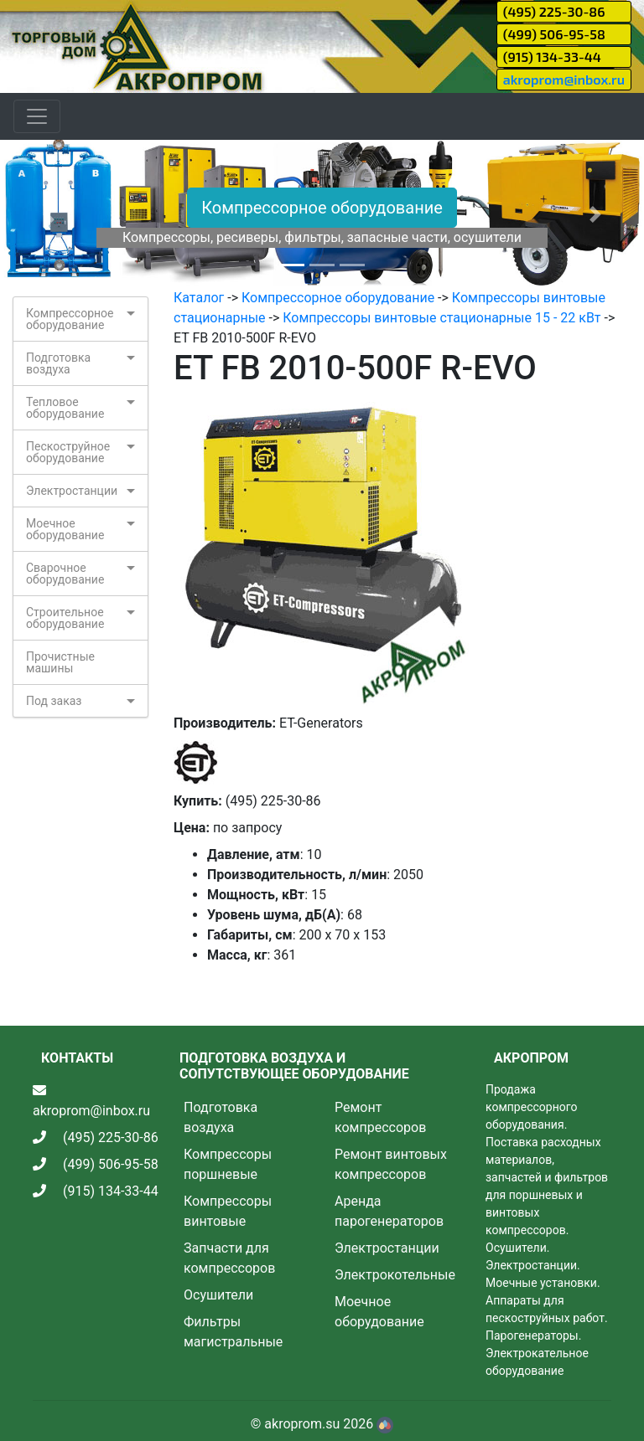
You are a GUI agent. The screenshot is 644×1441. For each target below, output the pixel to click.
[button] (48, 214)
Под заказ (53, 701)
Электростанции (71, 490)
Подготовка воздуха (58, 363)
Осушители (218, 1295)
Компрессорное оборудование (322, 208)
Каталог (199, 298)
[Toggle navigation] (36, 116)
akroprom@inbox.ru (564, 79)
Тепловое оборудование (65, 407)
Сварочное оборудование (65, 573)
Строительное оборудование (65, 617)
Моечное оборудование (65, 529)
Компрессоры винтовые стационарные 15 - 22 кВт (441, 318)
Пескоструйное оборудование (68, 452)
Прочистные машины (60, 662)
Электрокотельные (395, 1275)
